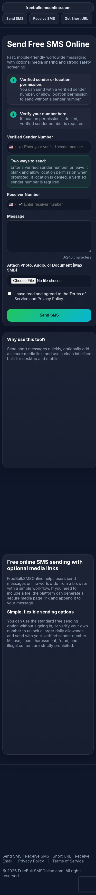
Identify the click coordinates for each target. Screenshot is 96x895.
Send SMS (14, 18)
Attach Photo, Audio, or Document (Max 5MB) (44, 267)
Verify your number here (43, 113)
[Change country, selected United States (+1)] (15, 147)
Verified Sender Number (30, 137)
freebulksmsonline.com (48, 7)
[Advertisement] (45, 412)
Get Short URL (76, 18)
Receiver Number (23, 194)
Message (15, 216)
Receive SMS (44, 18)
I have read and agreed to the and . (50, 296)
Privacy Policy (50, 298)
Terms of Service (68, 861)
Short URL (62, 856)
